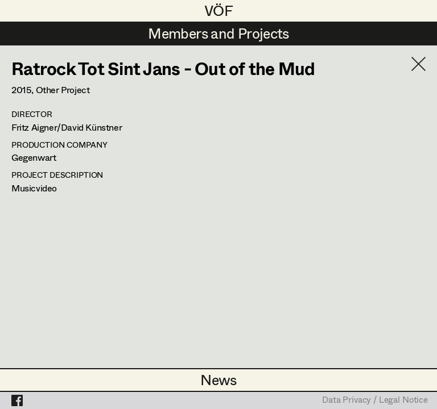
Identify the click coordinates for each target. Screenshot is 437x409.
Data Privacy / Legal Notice (375, 400)
